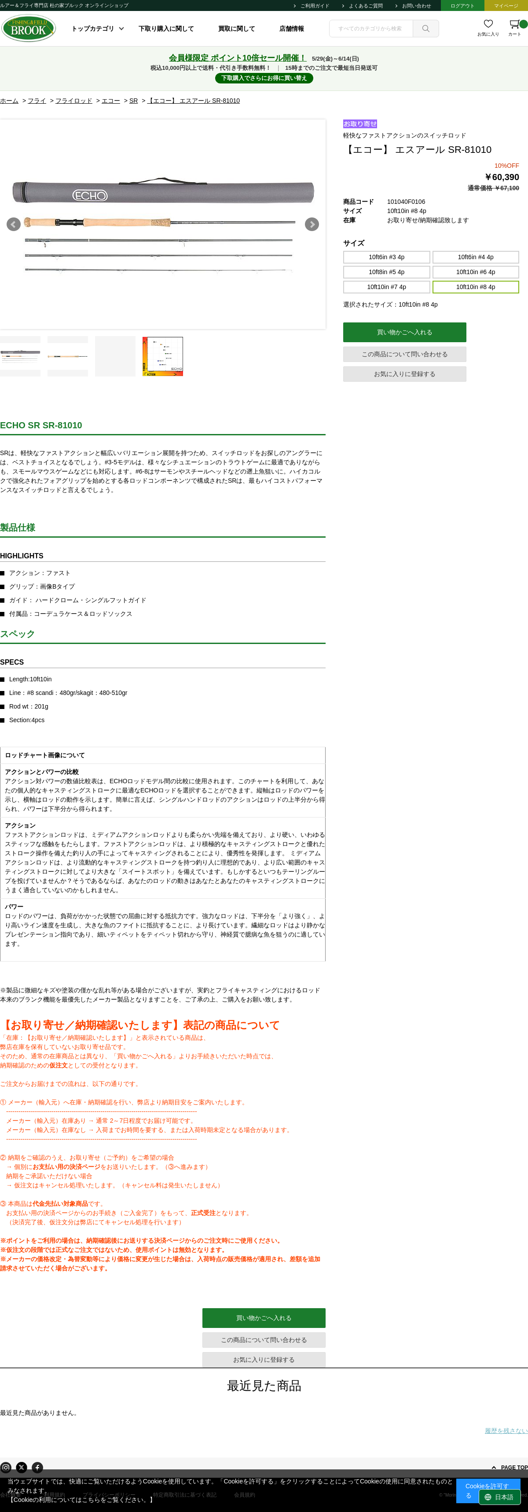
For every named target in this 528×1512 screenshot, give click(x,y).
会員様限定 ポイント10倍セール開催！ (238, 58)
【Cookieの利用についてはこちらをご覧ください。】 (81, 1499)
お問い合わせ (416, 5)
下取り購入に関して (166, 28)
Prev (14, 224)
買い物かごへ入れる (405, 332)
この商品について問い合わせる (405, 354)
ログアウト (463, 5)
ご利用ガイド (315, 5)
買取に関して (236, 28)
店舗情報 (291, 28)
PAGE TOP (514, 1468)
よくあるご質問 (366, 5)
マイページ (506, 5)
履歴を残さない (506, 1430)
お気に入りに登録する (405, 373)
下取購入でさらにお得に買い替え (264, 78)
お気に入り (488, 34)
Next (312, 224)
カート (518, 28)
